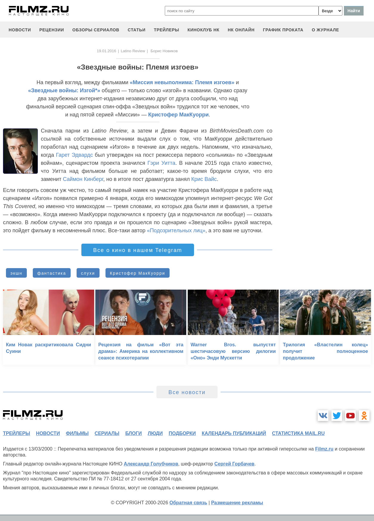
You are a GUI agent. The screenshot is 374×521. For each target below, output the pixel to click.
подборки (182, 433)
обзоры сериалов (96, 29)
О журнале (325, 29)
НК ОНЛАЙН (241, 29)
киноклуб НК (203, 29)
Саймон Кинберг (83, 179)
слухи (88, 273)
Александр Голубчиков (151, 463)
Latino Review (133, 51)
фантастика (51, 273)
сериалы (106, 433)
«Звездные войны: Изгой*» (64, 90)
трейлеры (166, 29)
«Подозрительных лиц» (176, 230)
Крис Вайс (204, 179)
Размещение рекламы (237, 502)
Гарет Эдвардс (74, 155)
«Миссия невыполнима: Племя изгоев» (182, 82)
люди (155, 433)
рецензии (51, 29)
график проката (283, 29)
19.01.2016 (106, 51)
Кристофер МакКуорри (178, 115)
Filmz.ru (324, 448)
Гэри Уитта (162, 163)
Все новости (187, 392)
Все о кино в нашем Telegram (137, 250)
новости (20, 29)
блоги (133, 433)
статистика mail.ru (298, 433)
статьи (136, 29)
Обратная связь (188, 502)
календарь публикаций (234, 433)
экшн (16, 273)
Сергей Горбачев (234, 463)
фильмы (77, 433)
